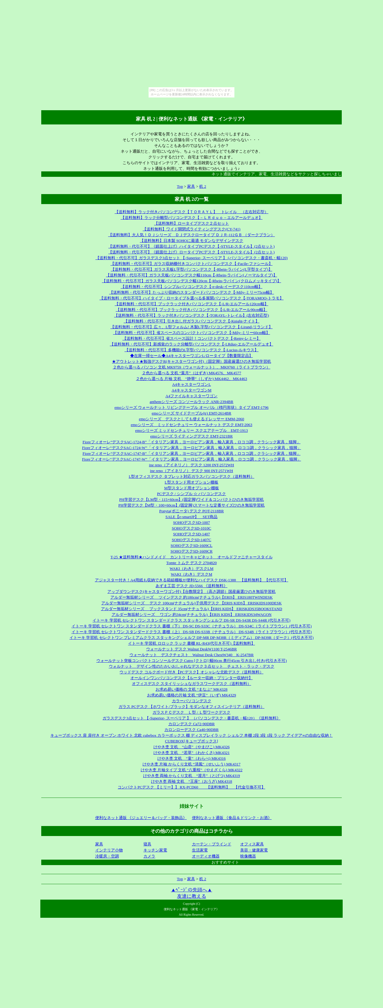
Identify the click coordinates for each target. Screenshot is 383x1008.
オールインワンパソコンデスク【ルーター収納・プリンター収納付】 (191, 678)
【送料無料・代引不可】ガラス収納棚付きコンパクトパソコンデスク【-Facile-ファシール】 (191, 263)
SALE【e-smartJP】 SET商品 (192, 516)
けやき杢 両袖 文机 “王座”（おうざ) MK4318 (191, 781)
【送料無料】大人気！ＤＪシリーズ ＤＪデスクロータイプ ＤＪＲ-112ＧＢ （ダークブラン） (191, 235)
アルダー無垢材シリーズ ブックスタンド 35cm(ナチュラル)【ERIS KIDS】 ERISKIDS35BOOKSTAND (191, 608)
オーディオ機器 (206, 856)
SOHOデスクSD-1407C (191, 539)
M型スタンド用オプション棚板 (191, 488)
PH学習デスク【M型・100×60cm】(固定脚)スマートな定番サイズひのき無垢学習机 (191, 505)
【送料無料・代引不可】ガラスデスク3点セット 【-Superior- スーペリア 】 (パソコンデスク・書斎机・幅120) (192, 258)
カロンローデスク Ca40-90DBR (191, 729)
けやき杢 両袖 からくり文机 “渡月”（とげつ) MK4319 (191, 775)
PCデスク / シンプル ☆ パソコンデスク (191, 493)
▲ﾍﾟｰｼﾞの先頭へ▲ (191, 889)
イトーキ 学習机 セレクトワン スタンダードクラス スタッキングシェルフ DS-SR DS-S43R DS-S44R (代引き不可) (191, 620)
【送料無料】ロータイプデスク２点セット (191, 223)
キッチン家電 (155, 850)
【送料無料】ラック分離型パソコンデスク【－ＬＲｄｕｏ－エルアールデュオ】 (192, 217)
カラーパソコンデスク (191, 701)
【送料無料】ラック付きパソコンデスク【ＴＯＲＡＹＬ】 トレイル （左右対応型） (191, 212)
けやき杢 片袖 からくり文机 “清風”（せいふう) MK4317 (191, 764)
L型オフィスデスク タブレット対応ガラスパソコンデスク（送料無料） (191, 476)
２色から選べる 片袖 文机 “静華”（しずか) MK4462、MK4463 (191, 378)
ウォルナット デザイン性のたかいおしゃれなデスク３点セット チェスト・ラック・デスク (191, 666)
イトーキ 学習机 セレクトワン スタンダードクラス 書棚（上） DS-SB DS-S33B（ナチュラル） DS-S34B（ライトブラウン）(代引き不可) (192, 632)
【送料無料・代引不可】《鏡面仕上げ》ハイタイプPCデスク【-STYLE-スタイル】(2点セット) (191, 246)
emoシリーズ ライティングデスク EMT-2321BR (191, 436)
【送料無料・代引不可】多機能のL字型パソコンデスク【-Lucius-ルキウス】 (192, 350)
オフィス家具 (252, 844)
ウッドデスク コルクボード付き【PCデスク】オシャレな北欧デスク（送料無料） (191, 672)
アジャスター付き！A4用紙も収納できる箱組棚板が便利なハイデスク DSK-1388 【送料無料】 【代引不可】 (191, 580)
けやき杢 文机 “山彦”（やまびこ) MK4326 (191, 747)
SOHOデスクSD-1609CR (191, 551)
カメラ (149, 856)
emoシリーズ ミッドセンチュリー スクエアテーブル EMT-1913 (191, 430)
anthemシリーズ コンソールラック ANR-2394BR (191, 401)
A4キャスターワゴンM (191, 390)
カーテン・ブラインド (211, 844)
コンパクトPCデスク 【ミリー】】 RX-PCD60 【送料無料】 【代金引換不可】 (191, 787)
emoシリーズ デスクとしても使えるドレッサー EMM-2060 (191, 419)
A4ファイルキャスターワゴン (192, 396)
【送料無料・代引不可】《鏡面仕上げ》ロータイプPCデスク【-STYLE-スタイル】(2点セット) (191, 252)
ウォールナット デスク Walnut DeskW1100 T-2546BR (191, 649)
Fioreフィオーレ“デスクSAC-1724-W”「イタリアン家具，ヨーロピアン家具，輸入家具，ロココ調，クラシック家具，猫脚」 (191, 447)
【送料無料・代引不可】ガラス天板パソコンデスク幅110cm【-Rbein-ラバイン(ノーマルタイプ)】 (191, 275)
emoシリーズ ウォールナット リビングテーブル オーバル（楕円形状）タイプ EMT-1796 (192, 407)
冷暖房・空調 (107, 856)
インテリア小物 (109, 850)
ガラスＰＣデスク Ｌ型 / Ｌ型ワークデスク (191, 712)
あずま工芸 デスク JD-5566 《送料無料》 (191, 585)
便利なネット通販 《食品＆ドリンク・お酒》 (232, 817)
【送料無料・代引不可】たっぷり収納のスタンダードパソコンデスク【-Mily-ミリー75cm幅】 (191, 292)
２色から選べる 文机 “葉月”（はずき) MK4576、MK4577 (191, 373)
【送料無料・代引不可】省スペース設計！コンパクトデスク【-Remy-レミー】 (192, 338)
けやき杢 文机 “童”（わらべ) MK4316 (191, 758)
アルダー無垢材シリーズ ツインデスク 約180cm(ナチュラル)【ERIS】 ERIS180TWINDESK (191, 597)
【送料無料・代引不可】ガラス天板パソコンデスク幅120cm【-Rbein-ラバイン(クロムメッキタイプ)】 (191, 281)
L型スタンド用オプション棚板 (191, 482)
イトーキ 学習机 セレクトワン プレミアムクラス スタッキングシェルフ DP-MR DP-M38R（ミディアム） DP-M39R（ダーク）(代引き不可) (191, 637)
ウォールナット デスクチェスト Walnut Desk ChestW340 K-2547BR (191, 655)
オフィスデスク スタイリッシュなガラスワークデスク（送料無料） (191, 683)
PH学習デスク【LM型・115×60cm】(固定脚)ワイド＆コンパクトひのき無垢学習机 (191, 499)
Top (180, 186)
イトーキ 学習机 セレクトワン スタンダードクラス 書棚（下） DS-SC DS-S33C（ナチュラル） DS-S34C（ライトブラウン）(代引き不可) (192, 626)
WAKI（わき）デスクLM (191, 568)
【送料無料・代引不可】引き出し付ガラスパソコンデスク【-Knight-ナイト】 (192, 321)
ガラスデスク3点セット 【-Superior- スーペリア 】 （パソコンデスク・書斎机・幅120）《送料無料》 (191, 718)
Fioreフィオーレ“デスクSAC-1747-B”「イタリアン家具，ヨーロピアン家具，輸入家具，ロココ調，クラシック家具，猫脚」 (191, 453)
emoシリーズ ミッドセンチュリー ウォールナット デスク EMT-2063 (191, 424)
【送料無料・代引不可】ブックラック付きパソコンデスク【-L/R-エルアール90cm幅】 (191, 309)
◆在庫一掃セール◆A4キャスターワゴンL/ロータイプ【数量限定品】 (191, 355)
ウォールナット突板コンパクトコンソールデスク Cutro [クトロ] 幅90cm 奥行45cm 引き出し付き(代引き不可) (191, 660)
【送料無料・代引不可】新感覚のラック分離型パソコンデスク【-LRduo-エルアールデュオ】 (191, 344)
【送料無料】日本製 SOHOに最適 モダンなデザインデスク (191, 240)
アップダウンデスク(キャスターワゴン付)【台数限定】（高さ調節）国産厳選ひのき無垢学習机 (191, 591)
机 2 (202, 186)
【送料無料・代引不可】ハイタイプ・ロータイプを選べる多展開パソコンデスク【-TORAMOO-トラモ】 (191, 298)
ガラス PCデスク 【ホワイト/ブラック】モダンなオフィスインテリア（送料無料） (191, 706)
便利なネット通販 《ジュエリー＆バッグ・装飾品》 (141, 817)
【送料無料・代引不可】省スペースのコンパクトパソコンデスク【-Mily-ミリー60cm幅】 (191, 332)
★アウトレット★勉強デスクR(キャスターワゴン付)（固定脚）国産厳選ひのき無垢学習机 (191, 361)
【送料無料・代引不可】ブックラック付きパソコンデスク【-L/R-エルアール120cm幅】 (191, 304)
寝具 (147, 844)
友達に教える (191, 896)
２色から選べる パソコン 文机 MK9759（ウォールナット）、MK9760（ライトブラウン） (191, 367)
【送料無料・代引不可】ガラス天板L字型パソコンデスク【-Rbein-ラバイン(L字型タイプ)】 (191, 269)
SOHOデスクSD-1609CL (192, 545)
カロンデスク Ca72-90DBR (191, 724)
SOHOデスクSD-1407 (191, 534)
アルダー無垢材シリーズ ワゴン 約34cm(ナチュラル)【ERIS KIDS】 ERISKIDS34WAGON (192, 614)
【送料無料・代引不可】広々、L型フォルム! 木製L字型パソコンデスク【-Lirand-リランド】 (191, 327)
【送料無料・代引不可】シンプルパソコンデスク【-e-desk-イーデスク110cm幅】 (192, 286)
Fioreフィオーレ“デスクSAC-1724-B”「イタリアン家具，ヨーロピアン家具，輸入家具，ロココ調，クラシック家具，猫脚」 (191, 442)
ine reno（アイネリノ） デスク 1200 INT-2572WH (191, 465)
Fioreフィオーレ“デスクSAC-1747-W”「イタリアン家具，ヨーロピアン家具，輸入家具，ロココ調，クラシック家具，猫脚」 (191, 459)
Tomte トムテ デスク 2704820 (191, 562)
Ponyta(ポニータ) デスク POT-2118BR (191, 511)
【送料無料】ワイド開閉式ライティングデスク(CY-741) (191, 229)
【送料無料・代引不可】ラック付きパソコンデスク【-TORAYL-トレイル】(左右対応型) (191, 315)
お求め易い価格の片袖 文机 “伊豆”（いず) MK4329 (191, 695)
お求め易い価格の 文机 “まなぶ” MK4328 (191, 689)
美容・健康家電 (254, 850)
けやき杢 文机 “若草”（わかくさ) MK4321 (191, 752)
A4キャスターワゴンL (191, 384)
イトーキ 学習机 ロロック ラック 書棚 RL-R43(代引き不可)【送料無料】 (191, 643)
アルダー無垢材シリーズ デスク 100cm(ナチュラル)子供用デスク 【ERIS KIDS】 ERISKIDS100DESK (191, 603)
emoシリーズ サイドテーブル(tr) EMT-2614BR (191, 413)
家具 (191, 186)
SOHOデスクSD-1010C (191, 528)
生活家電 (200, 850)
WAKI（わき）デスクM (191, 574)
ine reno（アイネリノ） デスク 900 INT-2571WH (191, 470)
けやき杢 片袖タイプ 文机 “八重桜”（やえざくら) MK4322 (192, 770)
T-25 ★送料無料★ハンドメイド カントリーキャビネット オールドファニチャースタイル (191, 557)
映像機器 (248, 856)
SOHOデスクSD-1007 (191, 522)
